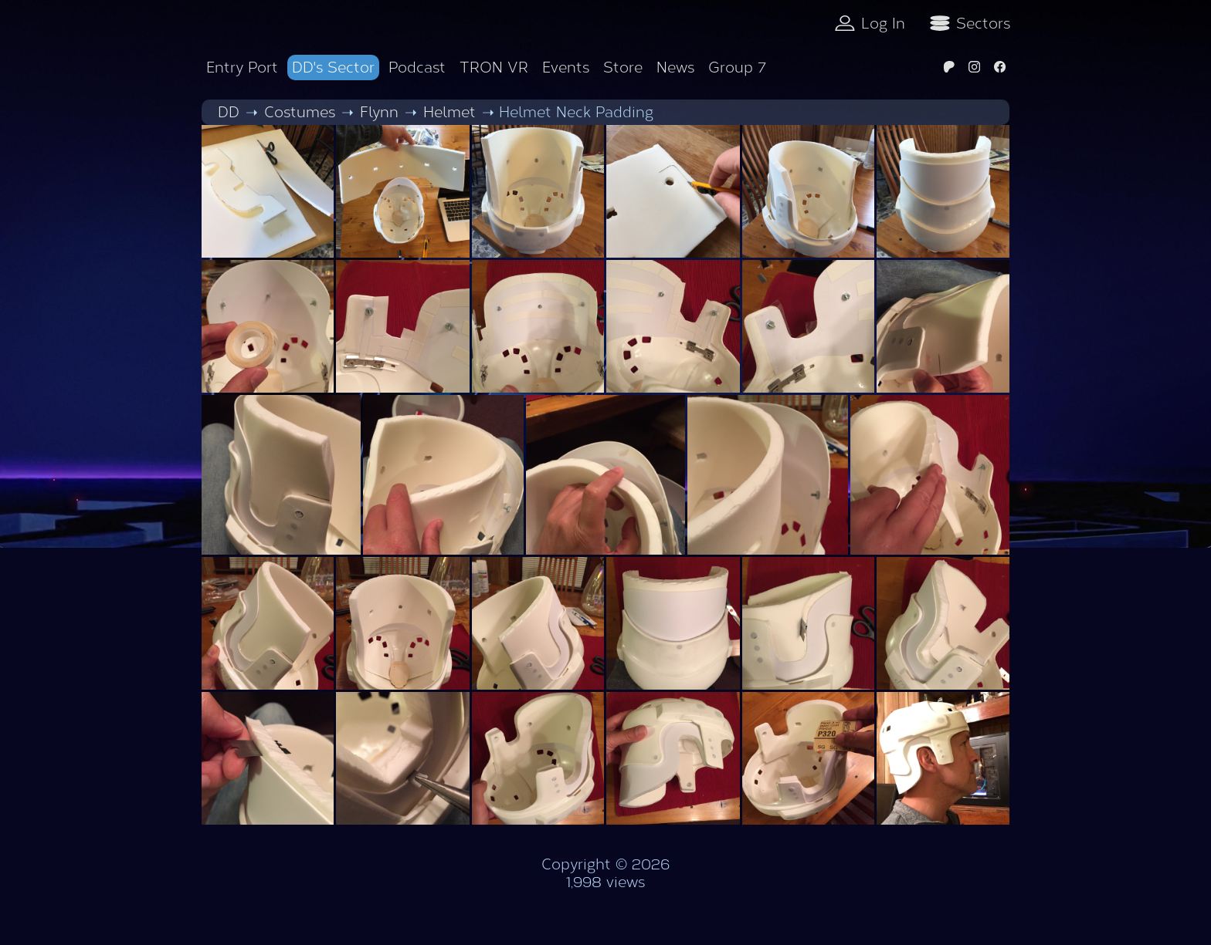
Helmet (449, 112)
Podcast (417, 67)
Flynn (379, 112)
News (675, 67)
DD (228, 112)
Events (565, 67)
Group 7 (737, 67)
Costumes (299, 112)
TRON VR (494, 67)
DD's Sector (333, 67)
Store (623, 67)
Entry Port (242, 67)
